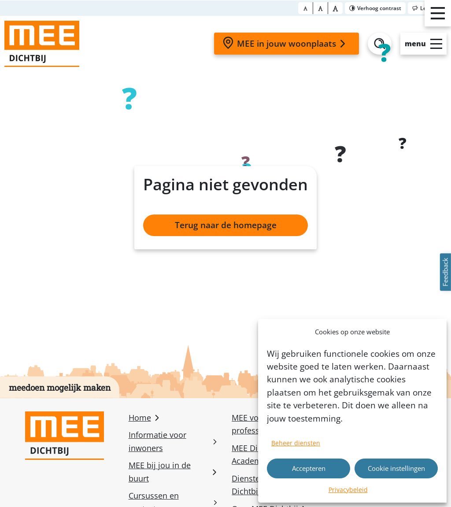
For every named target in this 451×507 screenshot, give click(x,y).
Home (140, 417)
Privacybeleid (348, 489)
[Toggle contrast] (375, 8)
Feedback (445, 272)
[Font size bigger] (335, 8)
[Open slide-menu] (423, 44)
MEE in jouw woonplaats (285, 43)
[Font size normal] (305, 8)
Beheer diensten (295, 443)
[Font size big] (320, 8)
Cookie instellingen (396, 468)
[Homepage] (41, 44)
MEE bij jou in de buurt (160, 471)
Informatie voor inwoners (157, 441)
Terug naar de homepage (226, 225)
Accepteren (308, 468)
